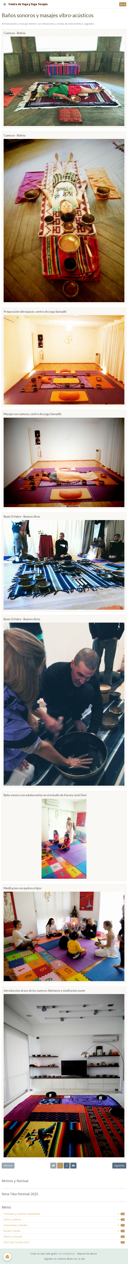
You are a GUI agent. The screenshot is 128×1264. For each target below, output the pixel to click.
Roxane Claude (64, 1230)
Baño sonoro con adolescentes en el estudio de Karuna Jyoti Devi (45, 795)
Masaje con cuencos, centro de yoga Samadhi (32, 414)
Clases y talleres (64, 1219)
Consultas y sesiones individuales (64, 1213)
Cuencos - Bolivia (14, 33)
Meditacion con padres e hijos (23, 888)
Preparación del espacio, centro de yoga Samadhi (35, 311)
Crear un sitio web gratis (43, 1253)
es (121, 4)
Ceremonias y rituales (64, 1225)
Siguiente (119, 1165)
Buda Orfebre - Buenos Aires (22, 516)
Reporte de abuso (87, 1253)
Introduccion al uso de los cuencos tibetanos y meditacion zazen (44, 990)
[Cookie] (7, 1257)
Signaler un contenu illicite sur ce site (64, 1258)
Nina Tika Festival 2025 (64, 1242)
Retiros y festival (64, 1236)
